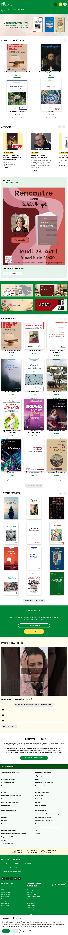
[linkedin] (11, 882)
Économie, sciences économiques (10, 805)
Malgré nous (57, 393)
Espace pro (4, 904)
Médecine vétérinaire (40, 808)
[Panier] (65, 4)
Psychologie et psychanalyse (8, 833)
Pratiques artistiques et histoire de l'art (11, 830)
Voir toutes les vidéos (9, 730)
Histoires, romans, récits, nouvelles (44, 785)
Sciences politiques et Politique (43, 820)
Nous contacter (59, 888)
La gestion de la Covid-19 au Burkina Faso (11, 434)
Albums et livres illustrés (7, 779)
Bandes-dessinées (6, 789)
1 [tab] (55, 32)
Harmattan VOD (31, 897)
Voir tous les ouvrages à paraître (34, 604)
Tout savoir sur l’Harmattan (34, 761)
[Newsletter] (55, 4)
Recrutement (4, 902)
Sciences (3, 843)
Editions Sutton (31, 908)
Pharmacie (4, 820)
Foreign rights (5, 908)
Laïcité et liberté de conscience (56, 352)
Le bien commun (31, 906)
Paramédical (4, 817)
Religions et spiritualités (7, 840)
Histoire (37, 782)
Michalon (29, 904)
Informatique (38, 792)
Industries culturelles (40, 789)
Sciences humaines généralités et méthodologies (47, 817)
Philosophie (4, 823)
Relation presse (5, 900)
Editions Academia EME (33, 899)
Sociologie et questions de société (44, 823)
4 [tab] (62, 32)
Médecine (37, 805)
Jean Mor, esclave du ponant (56, 474)
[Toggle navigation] (65, 9)
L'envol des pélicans (34, 393)
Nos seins (51, 112)
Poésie (3, 827)
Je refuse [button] (14, 931)
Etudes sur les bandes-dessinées (43, 776)
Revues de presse (5, 897)
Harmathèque (30, 893)
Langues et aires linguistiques (42, 795)
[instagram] (3, 882)
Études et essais (5, 808)
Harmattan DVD (31, 895)
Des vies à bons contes (11, 393)
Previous (59, 128)
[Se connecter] (60, 4)
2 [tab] (57, 32)
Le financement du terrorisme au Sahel (17, 72)
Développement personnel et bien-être (11, 799)
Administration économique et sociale (10, 776)
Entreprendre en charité (34, 474)
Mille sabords (30, 911)
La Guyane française (17, 112)
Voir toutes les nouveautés (34, 489)
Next (63, 128)
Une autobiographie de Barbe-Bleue (51, 72)
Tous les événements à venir (13, 274)
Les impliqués (30, 913)
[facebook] (19, 882)
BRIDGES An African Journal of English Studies (34, 434)
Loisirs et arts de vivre (41, 802)
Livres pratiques (39, 799)
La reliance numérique (34, 351)
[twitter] (7, 882)
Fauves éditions (31, 902)
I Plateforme (11, 474)
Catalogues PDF (5, 895)
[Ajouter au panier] (17, 79)
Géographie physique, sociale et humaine (45, 779)
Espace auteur (5, 906)
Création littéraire (5, 795)
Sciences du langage (40, 814)
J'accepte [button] (5, 931)
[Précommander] (51, 79)
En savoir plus (9, 166)
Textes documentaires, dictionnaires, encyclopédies (48, 830)
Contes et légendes (6, 792)
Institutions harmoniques (57, 433)
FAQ (2, 893)
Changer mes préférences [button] (27, 931)
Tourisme (37, 837)
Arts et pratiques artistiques (8, 785)
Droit (2, 802)
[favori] (26, 68)
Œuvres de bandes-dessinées (8, 814)
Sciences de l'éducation (7, 846)
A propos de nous (6, 891)
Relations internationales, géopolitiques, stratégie (13, 837)
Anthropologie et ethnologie (8, 782)
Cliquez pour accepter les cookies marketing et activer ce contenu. (34, 674)
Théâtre (37, 833)
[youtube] (15, 882)
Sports (37, 827)
